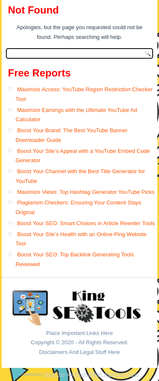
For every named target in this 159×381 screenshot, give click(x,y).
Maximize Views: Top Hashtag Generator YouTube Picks (85, 192)
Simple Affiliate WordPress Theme (106, 374)
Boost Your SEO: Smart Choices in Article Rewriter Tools (86, 223)
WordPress (54, 374)
